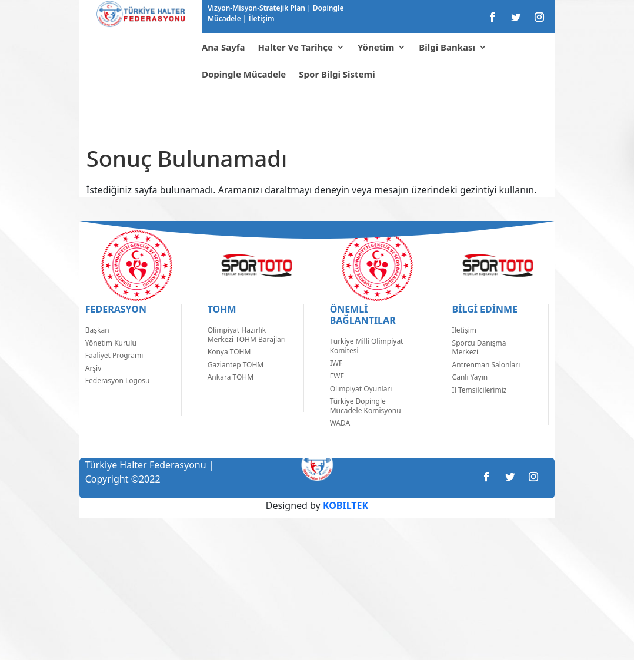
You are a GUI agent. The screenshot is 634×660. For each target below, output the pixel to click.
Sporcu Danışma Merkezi (479, 365)
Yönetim (376, 47)
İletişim (260, 19)
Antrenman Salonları (486, 382)
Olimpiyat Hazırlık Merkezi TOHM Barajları (247, 352)
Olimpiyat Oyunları (361, 406)
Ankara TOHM (230, 395)
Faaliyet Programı (114, 373)
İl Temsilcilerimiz (479, 408)
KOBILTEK (345, 523)
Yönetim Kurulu (110, 361)
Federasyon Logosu (117, 398)
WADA (340, 440)
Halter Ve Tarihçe (295, 47)
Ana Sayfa (223, 47)
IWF (336, 381)
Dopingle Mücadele (244, 74)
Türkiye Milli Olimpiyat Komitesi (366, 363)
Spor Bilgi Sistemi (337, 74)
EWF (337, 393)
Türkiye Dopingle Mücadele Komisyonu (365, 423)
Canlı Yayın (470, 395)
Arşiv (93, 386)
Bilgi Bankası (447, 47)
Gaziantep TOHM (236, 382)
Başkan (97, 348)
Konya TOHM (229, 369)
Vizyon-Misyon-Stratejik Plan (257, 8)
